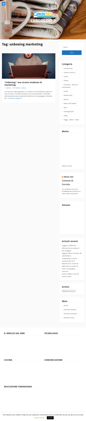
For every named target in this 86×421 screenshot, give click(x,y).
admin (8, 88)
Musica (66, 99)
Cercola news (68, 68)
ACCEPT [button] (50, 418)
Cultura (23, 88)
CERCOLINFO (43, 20)
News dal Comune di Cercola (67, 181)
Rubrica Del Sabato (70, 103)
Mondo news (68, 95)
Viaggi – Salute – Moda (71, 120)
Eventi (66, 91)
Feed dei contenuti (70, 310)
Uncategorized (69, 111)
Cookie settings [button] (39, 418)
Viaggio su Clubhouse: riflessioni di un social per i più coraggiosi (70, 248)
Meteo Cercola (67, 166)
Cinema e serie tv (69, 72)
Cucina (66, 76)
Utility (66, 116)
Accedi (66, 305)
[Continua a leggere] (15, 98)
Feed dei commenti (70, 314)
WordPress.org (69, 318)
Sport (65, 107)
